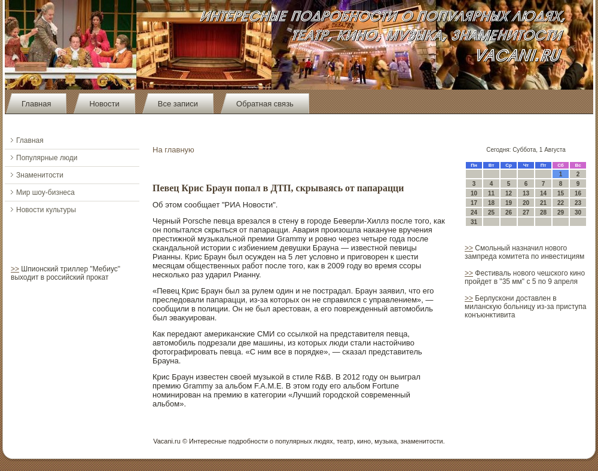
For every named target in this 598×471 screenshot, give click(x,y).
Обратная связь (265, 103)
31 (474, 222)
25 (491, 212)
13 (526, 193)
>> (15, 269)
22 (560, 203)
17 (474, 203)
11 (491, 193)
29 (560, 212)
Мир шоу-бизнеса (45, 192)
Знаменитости (39, 175)
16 (578, 193)
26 (508, 212)
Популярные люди (46, 158)
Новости (104, 103)
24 (474, 212)
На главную (173, 149)
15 (560, 193)
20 (526, 203)
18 (491, 203)
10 (474, 193)
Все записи (178, 103)
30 (578, 212)
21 (543, 203)
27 (526, 212)
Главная (36, 103)
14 (543, 193)
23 (578, 203)
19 (508, 203)
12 (508, 193)
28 (543, 212)
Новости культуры (46, 210)
